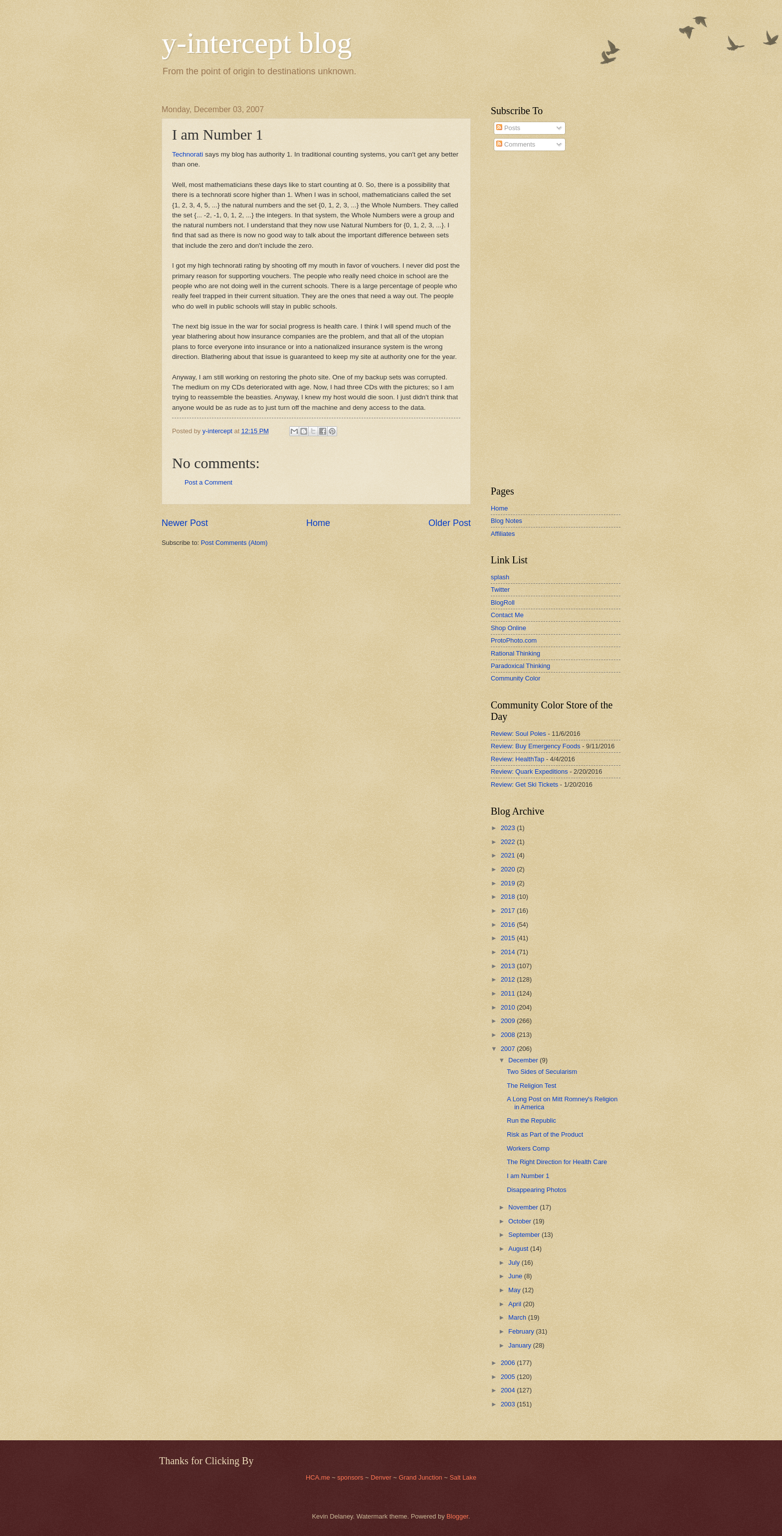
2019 (509, 883)
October (520, 1221)
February (522, 1331)
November (524, 1207)
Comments (515, 144)
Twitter (500, 589)
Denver (382, 1477)
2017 (509, 910)
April (515, 1304)
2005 (509, 1376)
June (516, 1276)
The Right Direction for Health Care (557, 1162)
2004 (509, 1390)
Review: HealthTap (517, 759)
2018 (509, 896)
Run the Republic (531, 1120)
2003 (509, 1404)
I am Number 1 (528, 1176)
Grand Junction (420, 1477)
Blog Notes (506, 520)
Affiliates (503, 533)
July (514, 1262)
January (520, 1345)
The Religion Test (531, 1085)
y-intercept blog (257, 42)
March (518, 1317)
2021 (509, 855)
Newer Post (185, 523)
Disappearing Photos (537, 1190)
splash (500, 577)
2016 (509, 924)
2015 (509, 938)
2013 (509, 966)
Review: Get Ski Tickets (524, 784)
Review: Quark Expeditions (529, 771)
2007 (509, 1048)
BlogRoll (503, 602)
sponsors (351, 1477)
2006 (509, 1362)
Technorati (187, 154)
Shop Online (508, 628)
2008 (509, 1034)
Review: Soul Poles (518, 733)
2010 (509, 1007)
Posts (508, 128)
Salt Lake (462, 1477)
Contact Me (507, 615)
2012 (509, 979)
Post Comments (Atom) (234, 542)
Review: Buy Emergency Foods (536, 746)
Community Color (515, 678)
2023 (509, 828)
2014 (509, 952)
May (515, 1290)
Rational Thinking (515, 653)
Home (318, 523)
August (519, 1248)
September (525, 1234)
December (524, 1060)
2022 (509, 842)
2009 (509, 1020)
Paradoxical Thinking (520, 666)
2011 (509, 993)
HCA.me (318, 1477)
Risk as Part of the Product (545, 1134)
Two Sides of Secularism (542, 1071)
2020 (509, 869)
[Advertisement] (521, 318)
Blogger (457, 1516)
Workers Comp (528, 1148)
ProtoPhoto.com (514, 640)
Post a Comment (208, 482)
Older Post (449, 523)
